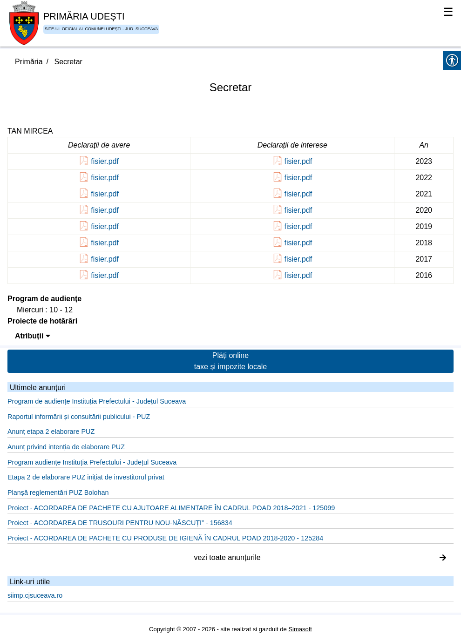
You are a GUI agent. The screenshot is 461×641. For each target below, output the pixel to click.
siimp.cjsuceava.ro (34, 595)
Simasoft (300, 629)
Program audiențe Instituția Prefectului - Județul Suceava (91, 462)
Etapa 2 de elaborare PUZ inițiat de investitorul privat (85, 477)
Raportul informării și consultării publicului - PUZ (78, 416)
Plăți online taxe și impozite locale (230, 361)
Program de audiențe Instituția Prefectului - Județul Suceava (96, 401)
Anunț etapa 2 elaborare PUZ (51, 431)
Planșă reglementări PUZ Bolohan (58, 492)
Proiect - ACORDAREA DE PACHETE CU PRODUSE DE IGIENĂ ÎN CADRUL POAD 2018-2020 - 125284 (165, 538)
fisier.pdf (105, 161)
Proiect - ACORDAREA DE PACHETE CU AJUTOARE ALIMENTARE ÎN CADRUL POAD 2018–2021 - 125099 (171, 508)
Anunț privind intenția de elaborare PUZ (66, 447)
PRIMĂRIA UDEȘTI (83, 16)
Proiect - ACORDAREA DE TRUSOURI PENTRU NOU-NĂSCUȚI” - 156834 (119, 522)
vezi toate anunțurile (320, 557)
